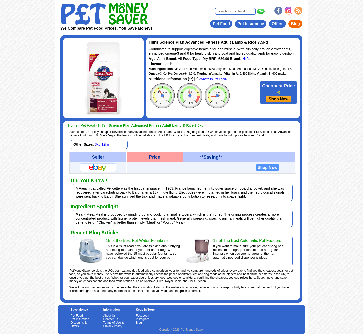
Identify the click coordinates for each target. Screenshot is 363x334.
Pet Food (221, 24)
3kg (98, 144)
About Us (109, 315)
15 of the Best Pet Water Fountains (137, 240)
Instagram (142, 319)
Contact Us (110, 319)
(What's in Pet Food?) (214, 79)
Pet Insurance (250, 24)
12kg (105, 144)
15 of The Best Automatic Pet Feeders (247, 240)
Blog (295, 24)
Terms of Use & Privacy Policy (113, 324)
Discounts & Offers (79, 324)
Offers (277, 24)
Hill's (246, 59)
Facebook (142, 315)
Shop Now (278, 99)
